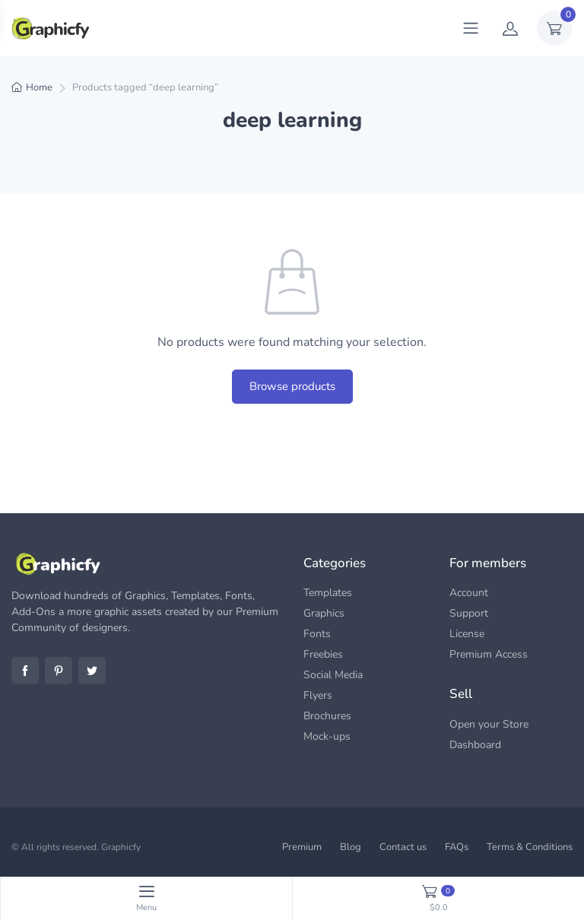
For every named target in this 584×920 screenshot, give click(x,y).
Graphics (323, 613)
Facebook (25, 671)
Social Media (333, 675)
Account (468, 592)
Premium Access (488, 654)
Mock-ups (327, 736)
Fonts (317, 634)
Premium (302, 847)
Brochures (327, 716)
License (466, 634)
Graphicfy (121, 847)
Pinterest (58, 671)
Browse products (292, 386)
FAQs (456, 847)
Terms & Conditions (530, 847)
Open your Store (488, 724)
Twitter (92, 671)
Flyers (317, 695)
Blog (350, 847)
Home (39, 87)
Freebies (323, 654)
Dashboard (475, 745)
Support (468, 613)
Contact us (403, 847)
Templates (327, 592)
